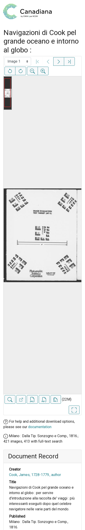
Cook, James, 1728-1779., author (35, 475)
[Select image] (18, 61)
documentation (39, 427)
